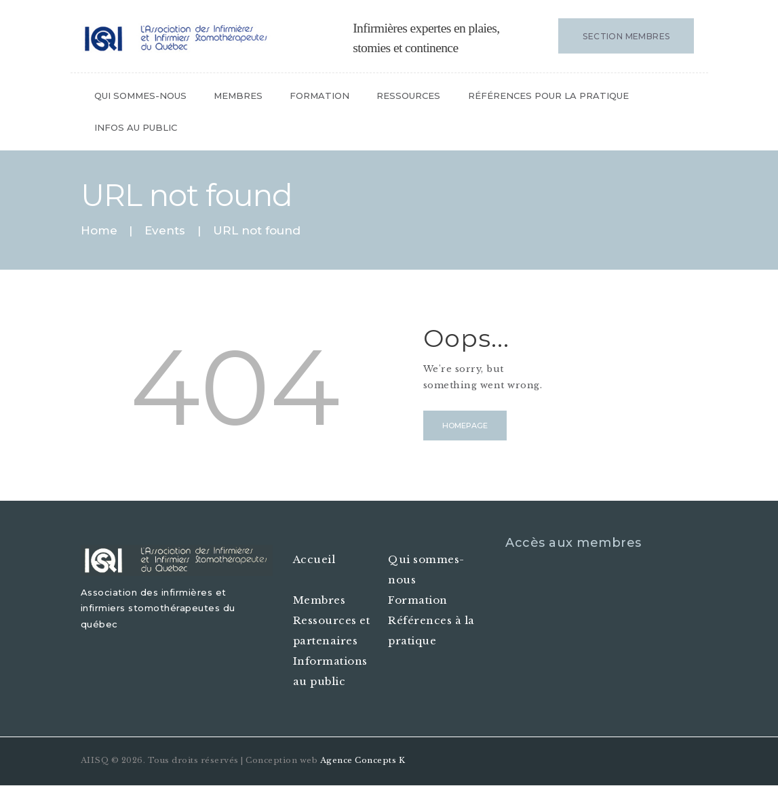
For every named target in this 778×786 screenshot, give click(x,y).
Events (164, 230)
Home (99, 230)
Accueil (314, 559)
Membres (319, 600)
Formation (418, 600)
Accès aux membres (573, 542)
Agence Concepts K (363, 760)
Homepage (465, 425)
